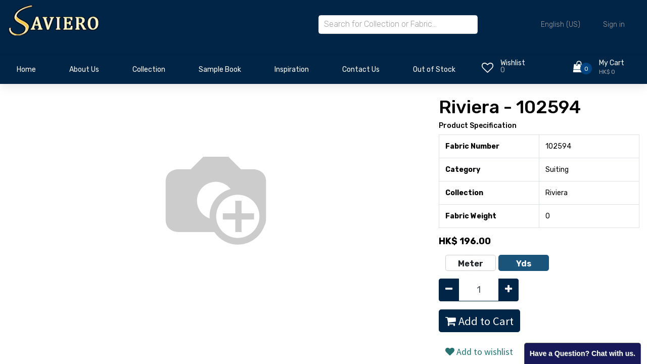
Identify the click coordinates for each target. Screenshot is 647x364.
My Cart (611, 63)
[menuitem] (26, 72)
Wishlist (512, 63)
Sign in (614, 24)
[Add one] (508, 290)
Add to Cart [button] (479, 321)
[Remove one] (449, 290)
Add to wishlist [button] (479, 351)
